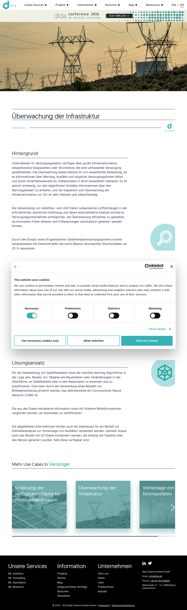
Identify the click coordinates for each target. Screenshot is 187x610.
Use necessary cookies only (40, 340)
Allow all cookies (147, 340)
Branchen (63, 591)
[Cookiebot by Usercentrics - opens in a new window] (147, 266)
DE (182, 5)
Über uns (103, 573)
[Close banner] (171, 266)
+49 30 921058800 (160, 580)
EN (174, 5)
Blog (60, 582)
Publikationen (106, 586)
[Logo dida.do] (9, 4)
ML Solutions (15, 573)
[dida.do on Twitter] (150, 563)
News (101, 577)
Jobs (101, 582)
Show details (157, 329)
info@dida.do (155, 576)
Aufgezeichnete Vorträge (72, 586)
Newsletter (63, 595)
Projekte (62, 573)
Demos (61, 577)
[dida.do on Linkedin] (144, 563)
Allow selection (93, 340)
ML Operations (17, 582)
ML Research (16, 586)
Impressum (103, 605)
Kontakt (102, 591)
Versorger (59, 464)
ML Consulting (16, 577)
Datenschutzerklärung (123, 605)
